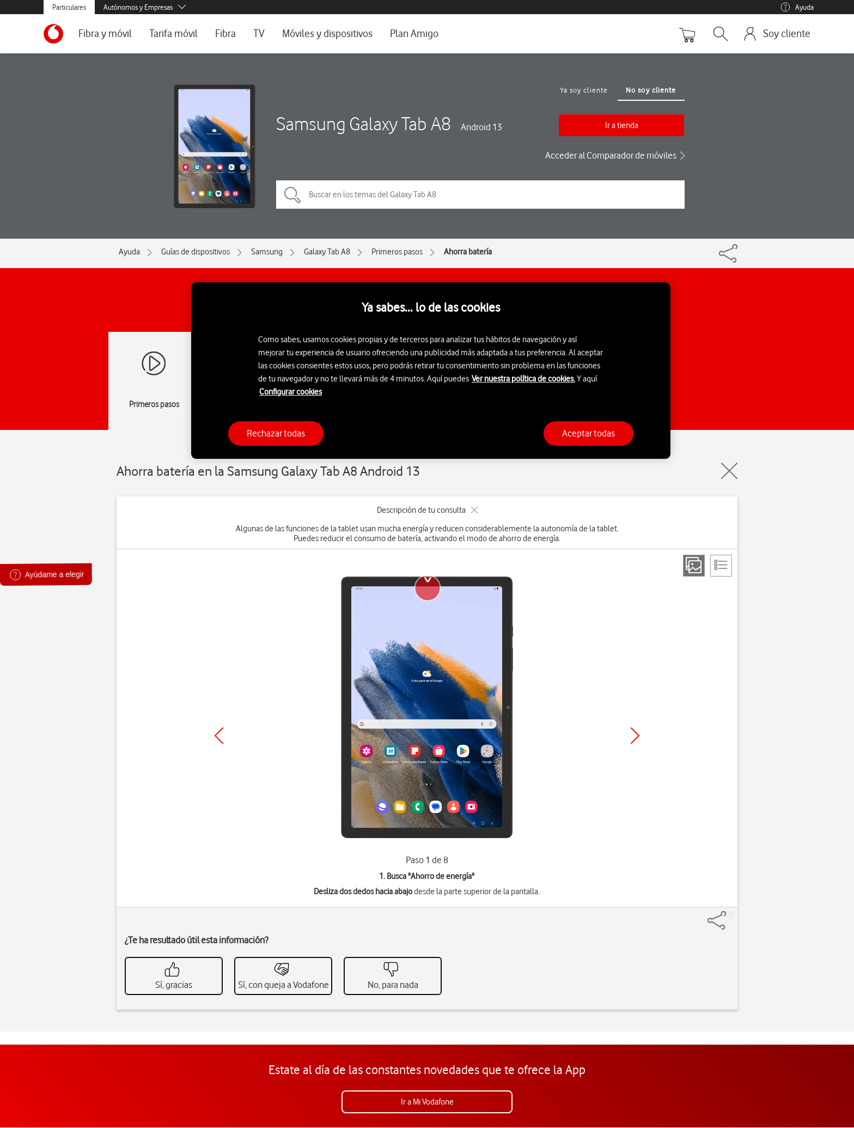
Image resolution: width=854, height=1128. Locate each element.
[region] (430, 370)
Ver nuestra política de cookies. (523, 379)
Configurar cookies (290, 392)
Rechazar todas (276, 433)
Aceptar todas (588, 433)
